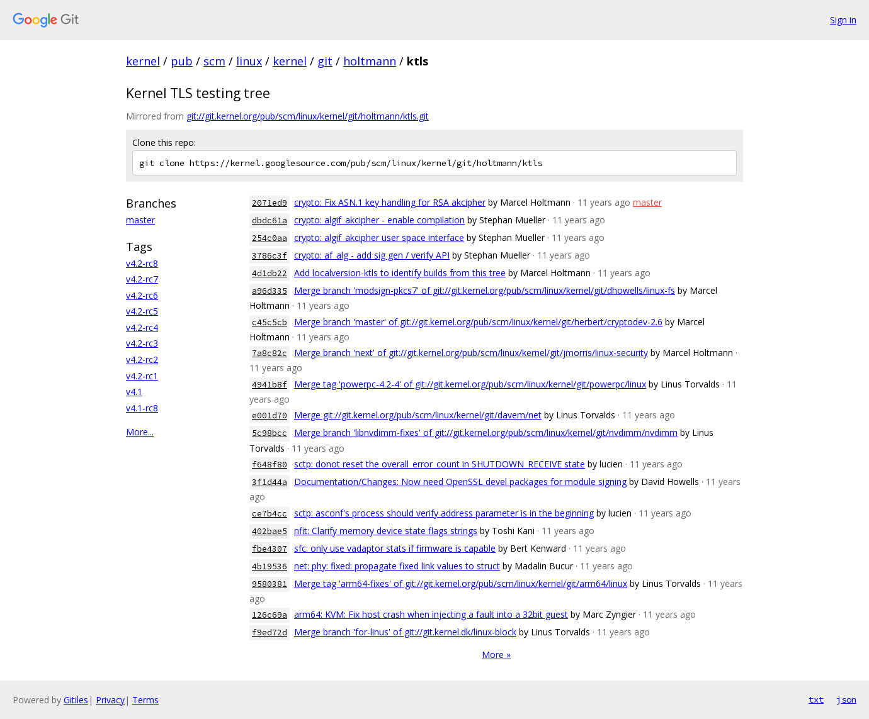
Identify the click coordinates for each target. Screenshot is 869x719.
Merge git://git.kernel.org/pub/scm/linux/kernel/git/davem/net (418, 415)
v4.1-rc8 (142, 408)
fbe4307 (269, 548)
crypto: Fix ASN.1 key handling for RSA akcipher (390, 202)
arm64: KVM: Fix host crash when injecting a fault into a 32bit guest (431, 614)
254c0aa (269, 238)
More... (140, 432)
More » (496, 654)
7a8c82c (269, 353)
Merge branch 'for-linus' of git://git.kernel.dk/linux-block (405, 632)
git (324, 61)
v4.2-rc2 (142, 359)
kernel (143, 61)
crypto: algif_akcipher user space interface (379, 237)
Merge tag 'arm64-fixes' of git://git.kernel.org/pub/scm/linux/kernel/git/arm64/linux (460, 583)
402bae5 (269, 531)
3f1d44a (269, 482)
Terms (145, 700)
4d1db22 (269, 273)
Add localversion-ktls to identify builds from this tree (400, 273)
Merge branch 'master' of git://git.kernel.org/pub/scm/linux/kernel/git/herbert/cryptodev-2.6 (478, 322)
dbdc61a (269, 220)
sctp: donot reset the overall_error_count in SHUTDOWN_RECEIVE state (439, 464)
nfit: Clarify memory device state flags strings (385, 531)
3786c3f (269, 255)
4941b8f (269, 384)
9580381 (269, 584)
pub (182, 61)
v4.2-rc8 (142, 263)
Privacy (110, 700)
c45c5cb (269, 322)
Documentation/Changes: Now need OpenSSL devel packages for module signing (460, 482)
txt (816, 699)
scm (214, 61)
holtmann (369, 61)
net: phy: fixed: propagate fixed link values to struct (397, 566)
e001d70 (269, 415)
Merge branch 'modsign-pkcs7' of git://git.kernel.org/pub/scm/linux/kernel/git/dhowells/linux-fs (484, 290)
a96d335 (269, 291)
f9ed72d (269, 632)
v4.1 (134, 392)
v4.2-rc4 (142, 327)
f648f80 (269, 464)
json (846, 699)
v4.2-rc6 (142, 295)
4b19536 (269, 566)
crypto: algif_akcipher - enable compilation (379, 220)
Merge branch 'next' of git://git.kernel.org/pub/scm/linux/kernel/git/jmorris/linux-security (471, 353)
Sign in (843, 20)
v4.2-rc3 (142, 343)
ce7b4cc (269, 513)
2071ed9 (269, 203)
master (140, 220)
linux (249, 61)
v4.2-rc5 (142, 311)
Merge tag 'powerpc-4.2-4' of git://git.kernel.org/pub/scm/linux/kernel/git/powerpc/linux (470, 384)
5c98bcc (269, 433)
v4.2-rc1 (142, 376)
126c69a (269, 615)
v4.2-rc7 (142, 279)
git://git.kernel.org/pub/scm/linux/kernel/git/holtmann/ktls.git (307, 116)
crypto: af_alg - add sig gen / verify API (372, 255)
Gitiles (76, 700)
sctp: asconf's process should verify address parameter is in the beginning (444, 513)
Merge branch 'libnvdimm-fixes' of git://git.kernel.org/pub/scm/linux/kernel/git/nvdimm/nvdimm (486, 432)
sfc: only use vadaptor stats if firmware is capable (395, 548)
